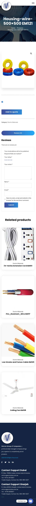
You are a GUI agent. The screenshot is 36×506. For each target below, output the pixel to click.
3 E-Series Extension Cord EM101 (18, 266)
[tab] (18, 133)
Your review (8, 164)
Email (6, 190)
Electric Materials (13, 122)
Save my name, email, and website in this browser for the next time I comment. (18, 199)
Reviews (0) (18, 133)
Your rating (8, 157)
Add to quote (11, 112)
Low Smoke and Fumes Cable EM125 (18, 362)
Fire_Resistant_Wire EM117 (18, 314)
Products (20, 28)
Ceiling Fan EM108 (18, 410)
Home (13, 28)
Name (6, 182)
